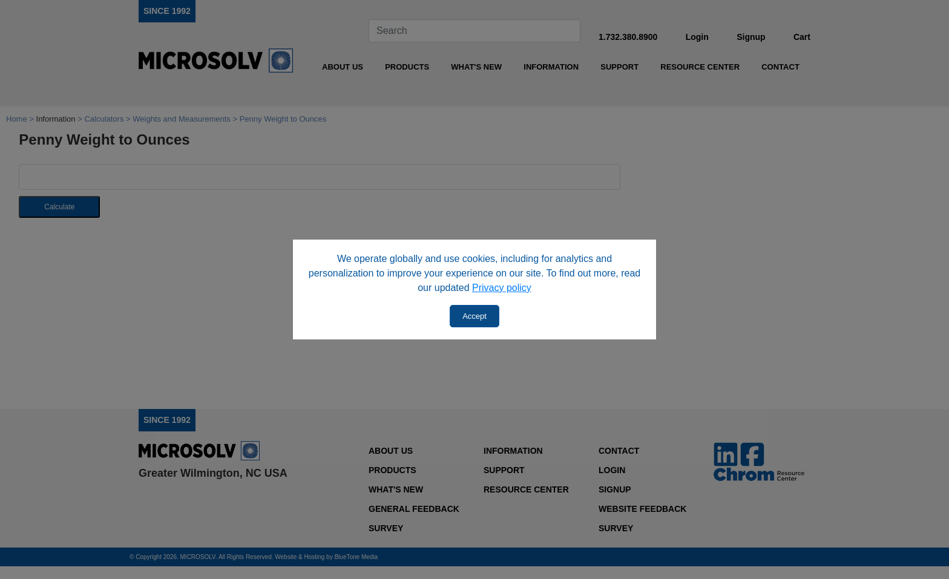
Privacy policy (501, 288)
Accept (474, 316)
